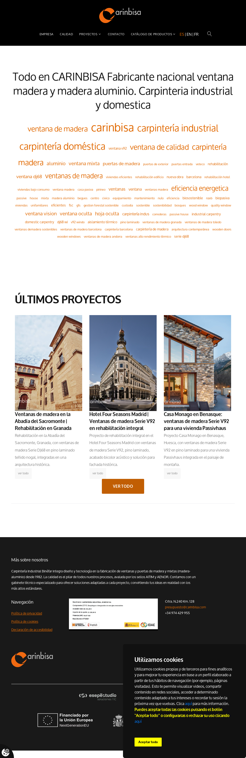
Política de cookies (24, 621)
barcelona (193, 177)
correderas (159, 214)
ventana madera (63, 189)
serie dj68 (181, 236)
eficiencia (173, 198)
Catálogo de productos (151, 34)
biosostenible (193, 198)
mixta (45, 198)
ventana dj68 (29, 176)
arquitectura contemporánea (190, 229)
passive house (179, 214)
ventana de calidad (159, 147)
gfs (78, 205)
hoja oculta (107, 213)
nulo (161, 198)
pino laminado (129, 222)
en (189, 34)
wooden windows (69, 236)
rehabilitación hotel (217, 177)
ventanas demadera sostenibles (36, 229)
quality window (221, 205)
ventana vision (41, 213)
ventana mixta (84, 163)
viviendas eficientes (119, 177)
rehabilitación (218, 164)
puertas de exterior (155, 164)
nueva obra (175, 177)
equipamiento (122, 198)
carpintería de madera (152, 229)
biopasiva (222, 198)
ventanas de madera (74, 176)
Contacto (116, 34)
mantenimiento (144, 198)
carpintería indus (135, 213)
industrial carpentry (206, 214)
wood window (198, 205)
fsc (71, 205)
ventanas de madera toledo (203, 222)
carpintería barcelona (119, 229)
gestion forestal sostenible (101, 205)
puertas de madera (121, 163)
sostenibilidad (162, 205)
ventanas (117, 189)
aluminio (56, 163)
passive (22, 198)
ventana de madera (58, 128)
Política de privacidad (26, 613)
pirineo (100, 189)
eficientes (58, 205)
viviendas (21, 205)
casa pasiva (85, 189)
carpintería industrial (177, 128)
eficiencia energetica (199, 188)
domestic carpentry (39, 222)
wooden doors (221, 229)
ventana (135, 189)
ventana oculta (76, 213)
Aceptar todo (148, 742)
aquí (188, 703)
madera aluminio (63, 198)
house (34, 198)
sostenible (143, 205)
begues (82, 198)
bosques (180, 205)
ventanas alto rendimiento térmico (148, 236)
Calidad (66, 34)
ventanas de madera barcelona (81, 229)
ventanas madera (156, 189)
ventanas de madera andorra (103, 236)
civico (106, 198)
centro (95, 198)
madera (30, 162)
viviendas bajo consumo (33, 189)
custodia (127, 205)
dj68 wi (62, 222)
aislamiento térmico (102, 222)
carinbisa (112, 127)
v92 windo (78, 222)
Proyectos (88, 34)
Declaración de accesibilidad (31, 630)
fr (196, 34)
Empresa (47, 34)
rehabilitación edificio (149, 177)
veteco (200, 164)
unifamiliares (39, 205)
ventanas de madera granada (162, 222)
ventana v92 (118, 148)
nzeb (209, 198)
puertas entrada (182, 164)
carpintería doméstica (62, 146)
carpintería (209, 147)
